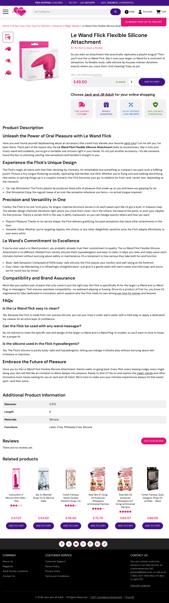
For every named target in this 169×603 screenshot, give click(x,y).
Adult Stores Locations (15, 571)
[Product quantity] (137, 82)
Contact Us (9, 576)
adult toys (130, 143)
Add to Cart (16, 525)
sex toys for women (129, 293)
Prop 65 (129, 597)
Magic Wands (72, 25)
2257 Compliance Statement (106, 597)
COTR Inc (97, 74)
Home (6, 25)
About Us (8, 561)
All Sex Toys (18, 25)
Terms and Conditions (57, 576)
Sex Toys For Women (38, 25)
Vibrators (57, 25)
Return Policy (52, 566)
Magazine (8, 566)
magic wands (145, 373)
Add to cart (151, 82)
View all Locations (140, 585)
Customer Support (55, 561)
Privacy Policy (52, 571)
